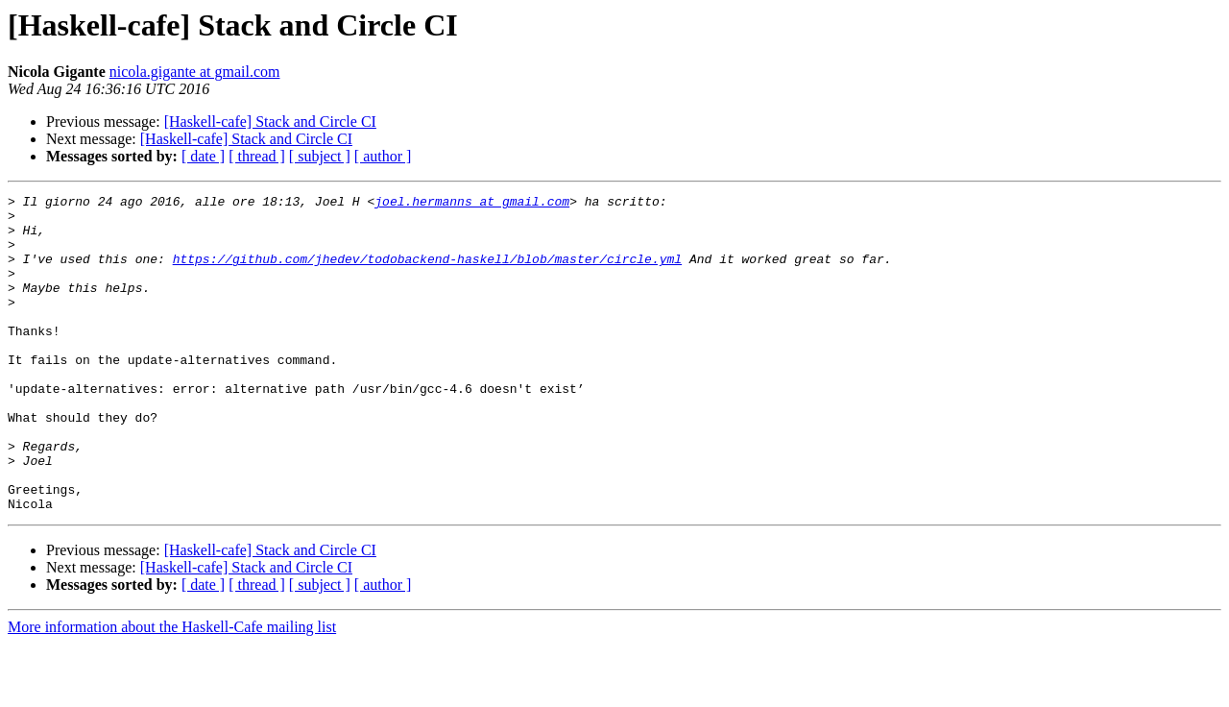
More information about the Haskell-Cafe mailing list (172, 690)
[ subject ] (319, 156)
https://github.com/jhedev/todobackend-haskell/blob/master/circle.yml (427, 272)
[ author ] (383, 156)
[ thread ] (257, 156)
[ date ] (203, 156)
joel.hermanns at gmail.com (471, 203)
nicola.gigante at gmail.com (194, 71)
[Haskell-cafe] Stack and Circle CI (270, 121)
